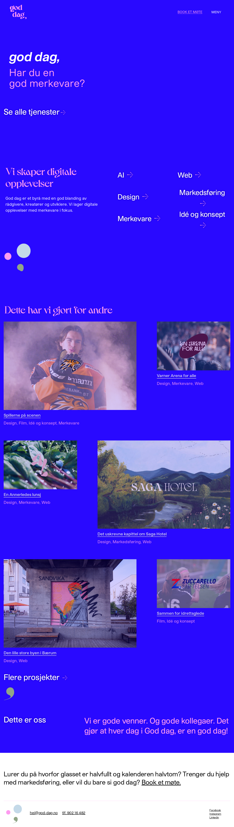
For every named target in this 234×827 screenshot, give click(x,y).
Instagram (215, 813)
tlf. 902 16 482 (73, 812)
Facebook (215, 810)
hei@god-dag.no (43, 812)
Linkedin (214, 817)
